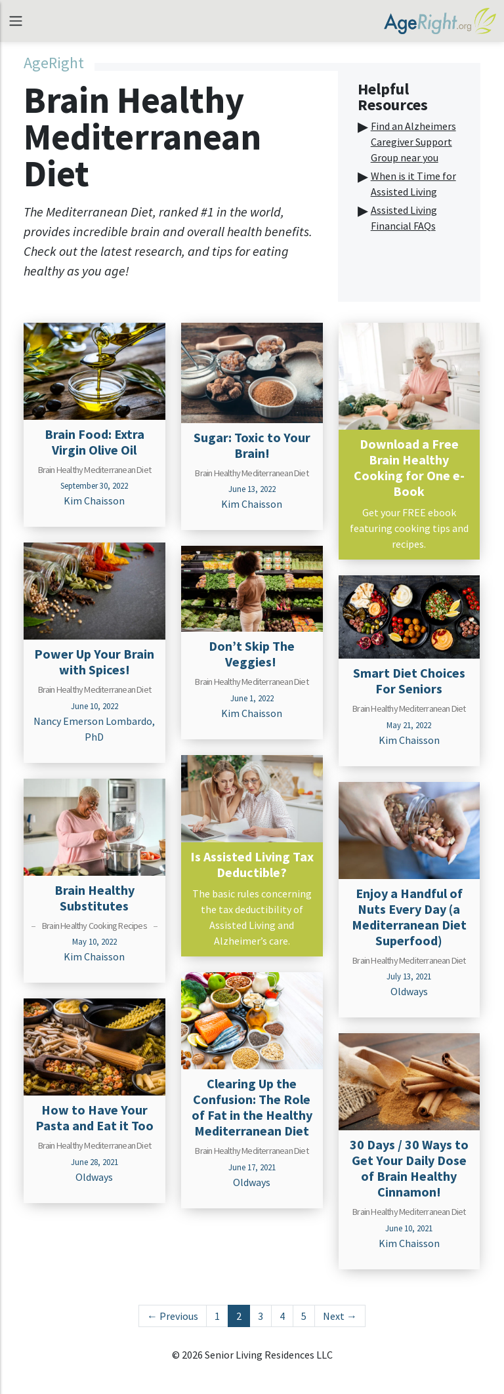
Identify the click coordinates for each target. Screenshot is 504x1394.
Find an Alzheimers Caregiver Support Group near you (413, 141)
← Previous (172, 1315)
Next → (340, 1315)
